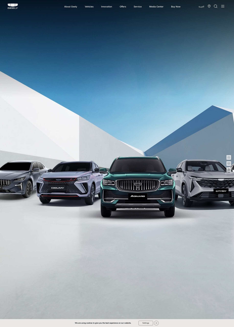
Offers (123, 6)
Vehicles (89, 6)
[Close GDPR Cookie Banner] (156, 323)
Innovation (106, 6)
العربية (201, 6)
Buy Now (175, 6)
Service (138, 6)
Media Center (156, 6)
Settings (145, 323)
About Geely (70, 6)
